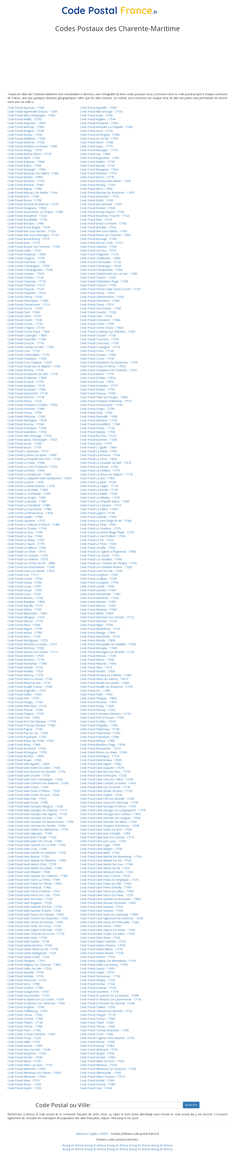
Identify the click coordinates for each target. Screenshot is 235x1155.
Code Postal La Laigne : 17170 (99, 486)
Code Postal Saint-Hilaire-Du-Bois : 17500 (106, 829)
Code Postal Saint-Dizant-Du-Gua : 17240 (33, 795)
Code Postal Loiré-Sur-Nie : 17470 (101, 571)
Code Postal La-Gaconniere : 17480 (30, 509)
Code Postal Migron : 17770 (25, 629)
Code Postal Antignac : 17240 (26, 131)
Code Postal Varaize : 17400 (25, 1045)
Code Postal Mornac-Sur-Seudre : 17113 (33, 652)
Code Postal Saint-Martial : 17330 (28, 856)
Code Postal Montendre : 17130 (100, 636)
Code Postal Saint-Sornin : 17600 (100, 926)
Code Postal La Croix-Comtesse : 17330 (32, 466)
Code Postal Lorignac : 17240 (98, 578)
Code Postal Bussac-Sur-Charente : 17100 (34, 246)
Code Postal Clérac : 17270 (24, 316)
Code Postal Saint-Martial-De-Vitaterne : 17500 (37, 860)
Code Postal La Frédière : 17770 (100, 470)
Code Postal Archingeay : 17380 (100, 134)
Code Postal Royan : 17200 (24, 760)
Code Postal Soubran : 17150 (98, 988)
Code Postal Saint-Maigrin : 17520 (101, 849)
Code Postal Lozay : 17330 (24, 586)
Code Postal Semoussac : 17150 (100, 976)
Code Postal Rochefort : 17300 (27, 748)
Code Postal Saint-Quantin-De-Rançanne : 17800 (110, 899)
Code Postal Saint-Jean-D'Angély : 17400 (105, 833)
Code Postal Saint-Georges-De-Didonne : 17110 (37, 810)
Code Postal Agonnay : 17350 (26, 107)
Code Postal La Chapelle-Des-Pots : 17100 (34, 459)
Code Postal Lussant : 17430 (98, 590)
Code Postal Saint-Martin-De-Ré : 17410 (105, 868)
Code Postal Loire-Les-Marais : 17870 (31, 571)
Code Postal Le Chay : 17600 (98, 524)
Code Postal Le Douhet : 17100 (27, 528)
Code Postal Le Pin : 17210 (97, 540)
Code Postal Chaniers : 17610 (26, 273)
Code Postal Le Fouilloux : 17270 (100, 528)
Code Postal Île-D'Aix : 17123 (98, 436)
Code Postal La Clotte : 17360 (26, 463)
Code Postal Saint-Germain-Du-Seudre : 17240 (36, 825)
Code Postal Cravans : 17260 (98, 354)
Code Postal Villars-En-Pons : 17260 (102, 1061)
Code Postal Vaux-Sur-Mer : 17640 (29, 1049)
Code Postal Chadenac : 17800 (27, 254)
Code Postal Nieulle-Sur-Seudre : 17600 (104, 683)
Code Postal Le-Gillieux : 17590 (27, 548)
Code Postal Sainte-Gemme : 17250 (30, 945)
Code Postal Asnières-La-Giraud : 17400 (32, 146)
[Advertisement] (117, 63)
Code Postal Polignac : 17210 (26, 714)
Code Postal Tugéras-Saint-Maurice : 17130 (107, 1038)
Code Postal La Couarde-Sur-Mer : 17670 (105, 463)
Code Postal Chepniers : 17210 (27, 293)
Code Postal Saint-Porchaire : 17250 (30, 899)
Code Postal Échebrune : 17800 (27, 378)
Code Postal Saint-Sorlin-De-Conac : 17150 (34, 926)
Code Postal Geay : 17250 (96, 412)
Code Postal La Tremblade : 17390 (29, 493)
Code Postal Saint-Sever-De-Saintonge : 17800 (109, 914)
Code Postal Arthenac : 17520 (26, 142)
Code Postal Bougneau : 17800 (27, 208)
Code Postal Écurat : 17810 (97, 382)
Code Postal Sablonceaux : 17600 (101, 760)
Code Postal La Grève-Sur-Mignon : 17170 (106, 474)
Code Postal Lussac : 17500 (25, 590)
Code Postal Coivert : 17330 (25, 320)
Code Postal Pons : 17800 (24, 717)
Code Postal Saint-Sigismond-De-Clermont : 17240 (111, 918)
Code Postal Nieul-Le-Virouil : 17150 (30, 679)
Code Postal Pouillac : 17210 (98, 721)
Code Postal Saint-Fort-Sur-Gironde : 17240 (107, 798)
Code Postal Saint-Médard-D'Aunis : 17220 (106, 872)
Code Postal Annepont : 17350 (99, 123)
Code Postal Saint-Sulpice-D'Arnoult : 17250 (35, 930)
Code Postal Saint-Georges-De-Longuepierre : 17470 (113, 810)
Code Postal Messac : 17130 (25, 621)
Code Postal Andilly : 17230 (24, 119)
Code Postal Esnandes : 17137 (99, 385)
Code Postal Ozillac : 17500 (24, 694)
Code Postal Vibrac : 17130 (24, 1061)
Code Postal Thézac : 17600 (97, 1026)
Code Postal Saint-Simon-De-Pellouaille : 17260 (109, 922)
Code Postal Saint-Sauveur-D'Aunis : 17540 (34, 910)
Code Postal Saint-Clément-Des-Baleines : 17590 (38, 783)
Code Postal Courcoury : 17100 (99, 343)
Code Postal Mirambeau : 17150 (100, 629)
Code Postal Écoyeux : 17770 (26, 382)
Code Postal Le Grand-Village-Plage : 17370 (107, 532)
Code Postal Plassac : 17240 (25, 710)
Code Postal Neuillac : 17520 (25, 671)
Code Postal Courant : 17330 (98, 335)
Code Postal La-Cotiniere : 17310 (100, 505)
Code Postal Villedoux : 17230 (98, 1065)
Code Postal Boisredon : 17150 (99, 196)
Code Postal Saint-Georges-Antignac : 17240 (35, 806)
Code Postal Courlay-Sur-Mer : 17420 (31, 347)
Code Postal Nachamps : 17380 (27, 663)
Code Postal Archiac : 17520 (25, 134)
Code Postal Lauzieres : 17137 (26, 520)
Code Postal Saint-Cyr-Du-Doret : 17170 (105, 787)
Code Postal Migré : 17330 (96, 625)
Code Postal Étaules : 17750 (97, 389)
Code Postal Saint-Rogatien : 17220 (30, 903)
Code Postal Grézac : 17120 (97, 428)
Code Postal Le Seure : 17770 (26, 544)
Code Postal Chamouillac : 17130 (100, 262)
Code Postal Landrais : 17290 (98, 517)
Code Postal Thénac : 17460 (25, 1026)
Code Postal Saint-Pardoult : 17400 (29, 887)
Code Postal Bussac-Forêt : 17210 (101, 243)
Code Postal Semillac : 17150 (26, 976)
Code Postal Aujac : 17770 (96, 146)
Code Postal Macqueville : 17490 (100, 594)
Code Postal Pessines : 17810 (98, 702)
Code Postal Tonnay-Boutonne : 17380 (104, 1030)
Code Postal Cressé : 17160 (97, 358)
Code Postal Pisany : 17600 (97, 706)
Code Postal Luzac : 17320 (24, 594)
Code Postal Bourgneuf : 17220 (27, 216)
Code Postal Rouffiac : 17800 (26, 756)
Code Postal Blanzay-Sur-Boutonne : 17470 (107, 192)
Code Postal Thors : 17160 (24, 1030)
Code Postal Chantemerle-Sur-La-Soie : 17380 (108, 273)
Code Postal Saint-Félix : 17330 (27, 798)
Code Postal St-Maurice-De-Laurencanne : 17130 (110, 999)
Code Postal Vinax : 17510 (24, 1080)
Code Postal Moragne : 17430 (98, 648)
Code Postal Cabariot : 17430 (98, 246)
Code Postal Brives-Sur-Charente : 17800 (105, 235)
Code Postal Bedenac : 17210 (98, 173)
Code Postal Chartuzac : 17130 (27, 281)
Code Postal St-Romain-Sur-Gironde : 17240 (107, 1003)
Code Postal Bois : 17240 (23, 196)
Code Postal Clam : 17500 (24, 312)
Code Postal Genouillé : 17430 (98, 416)
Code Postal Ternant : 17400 (25, 1018)
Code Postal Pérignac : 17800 (98, 698)
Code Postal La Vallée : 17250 (98, 493)
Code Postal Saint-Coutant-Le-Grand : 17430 (108, 783)
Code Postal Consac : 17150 (25, 324)
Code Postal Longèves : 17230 (99, 575)
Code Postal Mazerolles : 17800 (27, 613)
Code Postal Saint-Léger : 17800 (100, 845)
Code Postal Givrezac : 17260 (26, 424)
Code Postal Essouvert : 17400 (27, 389)
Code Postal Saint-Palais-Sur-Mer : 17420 (105, 883)
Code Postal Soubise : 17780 (25, 988)
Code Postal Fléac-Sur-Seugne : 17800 (104, 397)
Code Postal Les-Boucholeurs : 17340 (31, 567)
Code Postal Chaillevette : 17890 (100, 258)
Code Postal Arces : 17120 (96, 131)
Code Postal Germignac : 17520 (27, 420)
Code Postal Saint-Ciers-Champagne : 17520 (35, 779)
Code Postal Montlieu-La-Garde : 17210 (32, 644)
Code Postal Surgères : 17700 (26, 1007)
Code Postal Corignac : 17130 (26, 327)
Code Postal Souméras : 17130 (99, 991)
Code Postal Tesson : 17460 (97, 1018)
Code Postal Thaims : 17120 (25, 1022)
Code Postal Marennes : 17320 (99, 598)
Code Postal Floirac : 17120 (25, 401)
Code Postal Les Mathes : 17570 (28, 559)
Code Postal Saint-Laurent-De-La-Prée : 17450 (37, 845)
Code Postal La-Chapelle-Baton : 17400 (104, 501)
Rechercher (191, 1105)
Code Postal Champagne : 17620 (100, 266)
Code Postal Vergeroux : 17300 (27, 1053)
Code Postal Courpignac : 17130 (100, 347)
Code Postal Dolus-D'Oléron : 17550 (102, 366)
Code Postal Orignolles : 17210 (27, 690)
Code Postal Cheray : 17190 (25, 297)
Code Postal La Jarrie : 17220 (98, 482)
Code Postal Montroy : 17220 (26, 648)
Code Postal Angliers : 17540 (98, 119)
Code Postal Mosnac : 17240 (98, 656)
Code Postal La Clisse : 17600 (98, 459)
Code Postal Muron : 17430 (97, 659)
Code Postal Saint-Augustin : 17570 (102, 768)
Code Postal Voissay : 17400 (97, 1084)
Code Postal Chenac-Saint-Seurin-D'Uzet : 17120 (110, 289)
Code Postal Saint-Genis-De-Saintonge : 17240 (109, 802)
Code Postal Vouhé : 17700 (24, 1088)
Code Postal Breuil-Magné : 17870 (29, 227)
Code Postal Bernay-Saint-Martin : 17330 (105, 181)
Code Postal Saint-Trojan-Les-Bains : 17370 (107, 934)
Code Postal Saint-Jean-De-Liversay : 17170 (107, 837)
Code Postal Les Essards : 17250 (28, 555)
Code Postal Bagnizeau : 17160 (99, 158)
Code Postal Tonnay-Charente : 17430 (31, 1034)
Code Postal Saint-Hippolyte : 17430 (30, 833)
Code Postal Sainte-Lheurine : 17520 (102, 945)
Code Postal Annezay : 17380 (26, 127)
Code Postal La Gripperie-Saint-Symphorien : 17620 (39, 478)
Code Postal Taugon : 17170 (98, 1015)
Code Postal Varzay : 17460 (97, 1045)
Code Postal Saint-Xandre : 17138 (28, 941)
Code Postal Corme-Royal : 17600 (29, 331)
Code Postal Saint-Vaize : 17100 (27, 937)
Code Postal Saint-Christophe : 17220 (103, 775)
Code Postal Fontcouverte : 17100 (101, 405)
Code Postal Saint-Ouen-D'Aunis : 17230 (105, 876)
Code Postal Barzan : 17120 (97, 165)
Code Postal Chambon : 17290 (27, 262)
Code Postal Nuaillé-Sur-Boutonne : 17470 (106, 686)
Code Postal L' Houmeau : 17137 (28, 451)
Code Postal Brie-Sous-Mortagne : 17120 (33, 235)
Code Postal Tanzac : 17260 (25, 1015)
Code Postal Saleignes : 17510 (26, 961)
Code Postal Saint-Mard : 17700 (100, 852)
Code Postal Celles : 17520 (24, 250)
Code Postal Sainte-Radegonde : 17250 (32, 953)
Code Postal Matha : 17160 (24, 609)
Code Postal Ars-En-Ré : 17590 (99, 138)
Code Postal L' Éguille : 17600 (98, 447)
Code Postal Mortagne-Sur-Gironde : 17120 (107, 652)
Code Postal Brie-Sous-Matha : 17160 (103, 231)
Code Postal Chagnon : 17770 (26, 258)
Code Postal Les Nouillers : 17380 (101, 559)
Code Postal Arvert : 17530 (96, 142)
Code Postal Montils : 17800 (97, 640)
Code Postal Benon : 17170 (97, 177)
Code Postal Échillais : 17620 (98, 378)
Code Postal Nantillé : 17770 (25, 667)
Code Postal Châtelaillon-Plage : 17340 (104, 281)
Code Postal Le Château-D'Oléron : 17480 (34, 524)
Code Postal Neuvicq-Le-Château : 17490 (105, 675)
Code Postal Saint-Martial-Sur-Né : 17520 (105, 860)
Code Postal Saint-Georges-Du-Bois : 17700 (35, 818)
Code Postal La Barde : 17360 (98, 451)
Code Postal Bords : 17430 (96, 200)
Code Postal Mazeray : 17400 (98, 609)
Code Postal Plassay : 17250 (97, 710)
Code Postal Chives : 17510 (97, 304)
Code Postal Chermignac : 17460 (28, 300)
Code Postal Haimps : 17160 (97, 432)
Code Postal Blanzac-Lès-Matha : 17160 (33, 192)
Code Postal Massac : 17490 (98, 605)
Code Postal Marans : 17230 (25, 598)
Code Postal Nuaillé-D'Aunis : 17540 (30, 686)
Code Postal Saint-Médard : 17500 (29, 872)
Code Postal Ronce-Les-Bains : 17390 (103, 752)
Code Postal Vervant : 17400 (97, 1057)
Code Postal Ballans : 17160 (97, 161)
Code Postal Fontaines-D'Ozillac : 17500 (32, 405)
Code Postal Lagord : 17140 (97, 513)
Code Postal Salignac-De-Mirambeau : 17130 (108, 961)
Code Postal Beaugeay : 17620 (99, 169)
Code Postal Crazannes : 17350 (27, 358)
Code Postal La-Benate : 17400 (27, 501)
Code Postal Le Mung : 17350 (26, 540)
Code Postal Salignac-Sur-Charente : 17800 (34, 964)
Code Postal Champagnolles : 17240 (30, 270)
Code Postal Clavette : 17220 (98, 312)
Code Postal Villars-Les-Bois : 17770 (30, 1065)
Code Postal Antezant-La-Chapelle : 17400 (106, 127)
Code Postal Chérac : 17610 (97, 293)
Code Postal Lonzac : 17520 (25, 578)
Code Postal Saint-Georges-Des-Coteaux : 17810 (110, 814)
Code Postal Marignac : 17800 (26, 602)
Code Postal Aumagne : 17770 (99, 150)
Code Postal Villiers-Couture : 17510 (102, 1076)
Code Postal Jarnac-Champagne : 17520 (32, 439)
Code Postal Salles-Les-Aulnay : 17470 (104, 964)
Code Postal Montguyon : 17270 (28, 640)
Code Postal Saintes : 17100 (97, 957)
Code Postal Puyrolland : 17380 (99, 737)
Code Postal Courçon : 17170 (26, 343)
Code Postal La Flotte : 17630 (26, 470)
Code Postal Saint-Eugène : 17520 (101, 795)
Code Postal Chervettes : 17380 (99, 300)
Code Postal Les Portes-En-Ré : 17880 (31, 563)
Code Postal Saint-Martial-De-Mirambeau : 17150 (111, 856)
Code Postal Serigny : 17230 (97, 980)
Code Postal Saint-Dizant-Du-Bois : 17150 (106, 791)
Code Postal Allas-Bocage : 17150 (101, 111)
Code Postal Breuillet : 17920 (98, 227)
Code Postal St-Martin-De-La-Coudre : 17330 (36, 999)
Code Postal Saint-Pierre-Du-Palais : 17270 (106, 895)
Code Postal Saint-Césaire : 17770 (29, 775)
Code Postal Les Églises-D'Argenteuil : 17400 (108, 551)
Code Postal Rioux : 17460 (24, 744)
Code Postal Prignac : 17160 (25, 729)
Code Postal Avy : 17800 (95, 154)
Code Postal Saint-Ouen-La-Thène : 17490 (34, 879)
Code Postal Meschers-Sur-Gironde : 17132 (107, 617)
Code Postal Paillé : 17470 (96, 694)
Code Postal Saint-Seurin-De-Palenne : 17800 (36, 914)
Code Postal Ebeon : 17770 (97, 374)
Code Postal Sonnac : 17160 (97, 984)
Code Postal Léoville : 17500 (97, 548)
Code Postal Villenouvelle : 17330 (100, 1073)
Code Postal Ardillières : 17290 (26, 138)
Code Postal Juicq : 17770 (96, 443)
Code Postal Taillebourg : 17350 (27, 1011)
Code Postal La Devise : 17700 (99, 466)
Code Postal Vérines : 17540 (25, 1057)
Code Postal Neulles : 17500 (97, 671)
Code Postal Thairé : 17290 (97, 1022)
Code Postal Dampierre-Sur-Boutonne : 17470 (109, 362)
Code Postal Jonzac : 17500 (25, 443)
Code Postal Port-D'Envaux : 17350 (102, 717)
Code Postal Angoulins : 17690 (27, 123)
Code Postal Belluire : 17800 (25, 177)
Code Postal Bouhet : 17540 (97, 208)
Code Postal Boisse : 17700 (25, 200)
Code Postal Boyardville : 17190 (27, 219)
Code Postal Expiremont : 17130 (28, 393)
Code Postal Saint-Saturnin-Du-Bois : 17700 (35, 907)
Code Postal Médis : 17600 (96, 613)
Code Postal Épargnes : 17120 (26, 385)
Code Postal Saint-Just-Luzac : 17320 (103, 841)
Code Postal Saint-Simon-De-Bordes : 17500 (35, 922)
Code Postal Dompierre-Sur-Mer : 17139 (33, 374)
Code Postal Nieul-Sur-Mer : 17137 (29, 683)
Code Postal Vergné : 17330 (97, 1053)
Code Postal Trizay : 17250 (24, 1038)
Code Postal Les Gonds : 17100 (99, 555)
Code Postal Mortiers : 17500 (26, 656)
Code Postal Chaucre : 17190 (98, 285)
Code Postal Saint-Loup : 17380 (27, 849)
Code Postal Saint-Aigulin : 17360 (100, 764)
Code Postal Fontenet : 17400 (26, 409)
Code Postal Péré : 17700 (23, 698)
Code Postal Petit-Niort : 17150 (27, 706)
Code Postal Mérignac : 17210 (26, 617)
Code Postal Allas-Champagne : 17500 (31, 115)
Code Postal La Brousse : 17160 (100, 455)
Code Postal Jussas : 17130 (24, 447)
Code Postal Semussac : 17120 (27, 980)
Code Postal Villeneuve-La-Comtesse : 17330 (108, 1069)
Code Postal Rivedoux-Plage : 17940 (102, 744)
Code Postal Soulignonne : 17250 (28, 991)
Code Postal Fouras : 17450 (25, 412)
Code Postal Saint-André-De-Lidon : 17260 (34, 768)
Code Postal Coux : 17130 (24, 351)
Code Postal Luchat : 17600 (97, 586)
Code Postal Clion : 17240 (96, 316)
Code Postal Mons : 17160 (24, 636)
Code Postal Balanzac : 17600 (26, 161)
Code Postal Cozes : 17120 (97, 351)
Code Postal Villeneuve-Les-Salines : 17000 (34, 1073)
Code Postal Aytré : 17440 (24, 158)
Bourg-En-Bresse (73, 1145)
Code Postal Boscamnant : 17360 (101, 204)
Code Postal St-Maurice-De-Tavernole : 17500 (36, 1003)
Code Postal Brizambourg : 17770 (29, 239)
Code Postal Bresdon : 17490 (26, 223)
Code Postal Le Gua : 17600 (25, 536)
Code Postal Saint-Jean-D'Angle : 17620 (32, 837)
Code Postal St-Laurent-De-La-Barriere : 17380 (109, 995)
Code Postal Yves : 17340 (96, 1088)
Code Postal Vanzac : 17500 (97, 1042)
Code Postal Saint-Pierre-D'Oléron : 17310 (34, 891)
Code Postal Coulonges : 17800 (27, 335)
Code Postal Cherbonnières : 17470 (102, 297)
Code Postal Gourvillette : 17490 (100, 424)
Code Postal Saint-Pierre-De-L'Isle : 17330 (34, 895)
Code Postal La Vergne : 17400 (27, 497)
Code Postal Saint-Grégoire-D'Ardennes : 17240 (109, 825)
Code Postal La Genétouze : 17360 (29, 474)
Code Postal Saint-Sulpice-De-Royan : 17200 (107, 930)
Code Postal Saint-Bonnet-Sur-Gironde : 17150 (37, 771)
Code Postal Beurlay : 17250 (97, 185)
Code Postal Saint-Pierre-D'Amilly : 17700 (105, 887)
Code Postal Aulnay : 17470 (25, 150)
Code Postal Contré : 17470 (97, 324)
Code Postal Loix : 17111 (23, 575)
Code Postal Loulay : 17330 (25, 582)
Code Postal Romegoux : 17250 (27, 752)
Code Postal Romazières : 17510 (100, 748)
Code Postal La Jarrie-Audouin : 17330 (31, 486)
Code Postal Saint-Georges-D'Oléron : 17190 (108, 806)
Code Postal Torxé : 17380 (96, 1034)
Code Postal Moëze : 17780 (25, 632)
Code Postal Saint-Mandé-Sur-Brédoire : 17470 (37, 852)
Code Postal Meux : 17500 (24, 625)
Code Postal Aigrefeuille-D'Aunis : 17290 (32, 111)
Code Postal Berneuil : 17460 (26, 185)
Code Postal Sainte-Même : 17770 (101, 949)
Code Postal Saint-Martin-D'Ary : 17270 (32, 864)
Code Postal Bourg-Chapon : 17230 (102, 212)
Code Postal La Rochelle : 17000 (28, 490)
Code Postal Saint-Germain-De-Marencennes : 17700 (41, 822)
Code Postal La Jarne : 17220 (26, 482)
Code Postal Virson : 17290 (24, 1084)
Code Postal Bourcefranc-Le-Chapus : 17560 (35, 212)
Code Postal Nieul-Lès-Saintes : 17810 (104, 679)
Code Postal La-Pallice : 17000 (99, 509)
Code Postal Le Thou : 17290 (98, 544)
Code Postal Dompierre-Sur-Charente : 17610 (108, 370)
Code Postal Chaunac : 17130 (26, 289)
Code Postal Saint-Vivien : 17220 (100, 937)
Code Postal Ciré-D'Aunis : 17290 (100, 308)
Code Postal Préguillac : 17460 (99, 725)
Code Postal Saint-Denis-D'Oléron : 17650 (34, 791)
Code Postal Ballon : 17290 (24, 165)
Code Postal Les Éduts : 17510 (27, 551)
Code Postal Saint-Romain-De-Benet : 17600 (108, 903)
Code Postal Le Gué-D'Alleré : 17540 (102, 536)
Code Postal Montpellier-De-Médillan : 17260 (108, 644)
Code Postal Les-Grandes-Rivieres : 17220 (106, 567)
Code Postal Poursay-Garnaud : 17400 (31, 725)
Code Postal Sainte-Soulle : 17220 (29, 957)
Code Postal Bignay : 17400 (25, 189)
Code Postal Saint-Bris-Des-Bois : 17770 (105, 771)
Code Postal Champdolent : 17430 (101, 270)
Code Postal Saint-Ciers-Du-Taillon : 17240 (106, 779)
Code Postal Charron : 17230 (98, 277)
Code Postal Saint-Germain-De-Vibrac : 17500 (108, 822)
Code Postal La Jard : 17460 (97, 478)
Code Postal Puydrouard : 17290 (100, 733)
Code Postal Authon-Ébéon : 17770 (29, 154)
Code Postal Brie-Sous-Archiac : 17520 (32, 231)
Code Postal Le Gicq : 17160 (25, 532)
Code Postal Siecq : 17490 (24, 984)
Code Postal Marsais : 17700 (98, 602)
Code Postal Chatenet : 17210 (26, 285)
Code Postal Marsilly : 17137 (25, 605)
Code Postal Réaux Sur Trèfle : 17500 (31, 741)
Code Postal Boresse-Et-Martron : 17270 (33, 204)
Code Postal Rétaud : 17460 (97, 741)
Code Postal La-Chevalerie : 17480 (29, 505)
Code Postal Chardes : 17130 (26, 277)
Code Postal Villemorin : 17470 (27, 1069)
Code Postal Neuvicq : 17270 (25, 675)
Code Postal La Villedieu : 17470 (100, 497)
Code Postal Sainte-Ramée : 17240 (101, 953)
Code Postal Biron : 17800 (96, 189)
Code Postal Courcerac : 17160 (99, 339)
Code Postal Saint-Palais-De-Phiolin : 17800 (35, 883)
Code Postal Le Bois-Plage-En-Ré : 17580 (106, 520)
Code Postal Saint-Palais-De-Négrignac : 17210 (109, 879)
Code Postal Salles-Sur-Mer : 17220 (30, 968)
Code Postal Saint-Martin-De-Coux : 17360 (106, 864)
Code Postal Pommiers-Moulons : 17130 (105, 714)
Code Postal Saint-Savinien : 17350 (101, 910)
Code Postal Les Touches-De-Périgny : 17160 (108, 563)
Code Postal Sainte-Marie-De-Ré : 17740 (33, 949)
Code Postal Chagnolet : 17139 (99, 254)
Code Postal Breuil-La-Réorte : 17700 (103, 223)
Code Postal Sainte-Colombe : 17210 (103, 941)
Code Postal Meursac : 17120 (98, 621)
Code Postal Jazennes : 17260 (98, 439)
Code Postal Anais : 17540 (96, 115)
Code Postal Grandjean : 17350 (27, 428)
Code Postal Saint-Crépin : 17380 (28, 787)
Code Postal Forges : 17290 (97, 409)
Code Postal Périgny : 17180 (25, 702)
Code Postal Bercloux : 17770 (26, 181)
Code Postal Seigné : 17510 (97, 972)
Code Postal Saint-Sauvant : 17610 (101, 907)
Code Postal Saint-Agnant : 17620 (28, 764)
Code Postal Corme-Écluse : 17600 (101, 327)
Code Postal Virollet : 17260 (97, 1080)
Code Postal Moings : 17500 (97, 632)
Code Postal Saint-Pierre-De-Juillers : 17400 (107, 891)
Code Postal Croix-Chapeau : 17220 (30, 362)
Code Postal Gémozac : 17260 (26, 416)
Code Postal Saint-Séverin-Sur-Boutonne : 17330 (38, 918)
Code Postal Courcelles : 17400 (27, 339)
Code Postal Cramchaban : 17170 (28, 354)
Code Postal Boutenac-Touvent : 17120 (104, 216)
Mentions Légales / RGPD (92, 1134)
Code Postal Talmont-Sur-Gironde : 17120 (106, 1011)
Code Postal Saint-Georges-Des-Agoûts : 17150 (37, 814)
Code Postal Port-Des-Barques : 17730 (32, 721)
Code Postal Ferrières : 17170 (26, 397)
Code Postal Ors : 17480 (95, 690)
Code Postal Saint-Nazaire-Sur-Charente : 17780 (38, 876)
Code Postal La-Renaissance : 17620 (30, 513)
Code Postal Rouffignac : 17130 (99, 756)
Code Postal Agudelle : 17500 (98, 107)
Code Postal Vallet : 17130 (24, 1042)
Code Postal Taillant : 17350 (97, 1007)
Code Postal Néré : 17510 (96, 667)
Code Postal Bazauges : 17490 (27, 169)
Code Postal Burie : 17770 (24, 243)
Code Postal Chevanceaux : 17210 (29, 304)
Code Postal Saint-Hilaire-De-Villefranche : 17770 (38, 829)
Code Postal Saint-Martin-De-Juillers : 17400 (35, 868)
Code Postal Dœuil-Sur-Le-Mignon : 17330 (34, 366)
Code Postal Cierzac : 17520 (25, 308)
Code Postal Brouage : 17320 (98, 239)
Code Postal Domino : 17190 (26, 370)
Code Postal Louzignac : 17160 (99, 582)
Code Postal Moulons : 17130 (26, 659)
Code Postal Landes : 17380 (25, 517)
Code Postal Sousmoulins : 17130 (28, 995)
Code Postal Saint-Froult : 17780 (28, 802)
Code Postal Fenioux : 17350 (98, 393)
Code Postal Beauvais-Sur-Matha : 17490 (33, 173)
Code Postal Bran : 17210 (96, 219)
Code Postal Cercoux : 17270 (98, 250)
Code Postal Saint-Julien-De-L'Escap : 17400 (35, 841)
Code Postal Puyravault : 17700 (27, 737)
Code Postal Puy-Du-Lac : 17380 (28, 733)
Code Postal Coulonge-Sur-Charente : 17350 (107, 331)
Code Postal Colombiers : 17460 (100, 320)
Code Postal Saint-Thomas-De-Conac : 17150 (36, 934)
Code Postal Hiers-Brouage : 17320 (30, 436)
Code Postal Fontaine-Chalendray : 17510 (106, 401)
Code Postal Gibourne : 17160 (98, 420)
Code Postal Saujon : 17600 (97, 968)
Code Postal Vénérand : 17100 (99, 1049)
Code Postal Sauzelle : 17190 (26, 972)
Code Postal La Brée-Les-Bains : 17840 (32, 455)
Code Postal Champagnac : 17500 (29, 266)
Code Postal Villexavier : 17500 (27, 1076)
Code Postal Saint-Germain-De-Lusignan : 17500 (110, 818)
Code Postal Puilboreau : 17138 (99, 729)
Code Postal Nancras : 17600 (98, 663)
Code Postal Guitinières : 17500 (27, 432)
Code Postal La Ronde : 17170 (99, 490)
